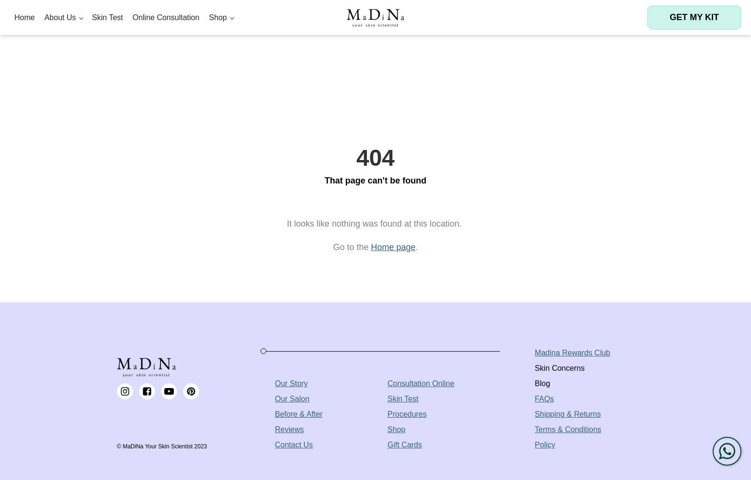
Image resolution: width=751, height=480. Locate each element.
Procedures (407, 414)
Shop (218, 17)
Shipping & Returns (568, 414)
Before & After (299, 414)
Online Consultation (166, 17)
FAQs (544, 399)
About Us (60, 17)
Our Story (291, 383)
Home (24, 17)
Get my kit (694, 17)
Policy (545, 445)
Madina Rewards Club (572, 353)
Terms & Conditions (568, 429)
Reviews (289, 429)
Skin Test (107, 17)
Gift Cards (404, 445)
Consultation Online (421, 383)
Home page (393, 247)
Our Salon (292, 399)
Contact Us (294, 445)
